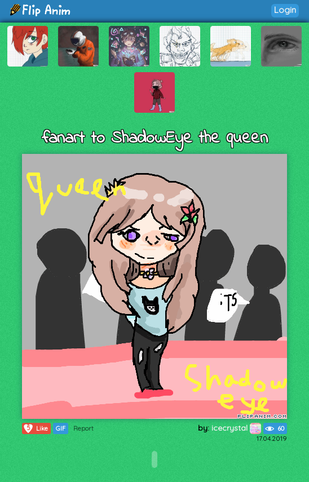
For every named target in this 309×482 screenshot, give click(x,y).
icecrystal (236, 428)
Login (285, 10)
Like (35, 428)
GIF (60, 428)
